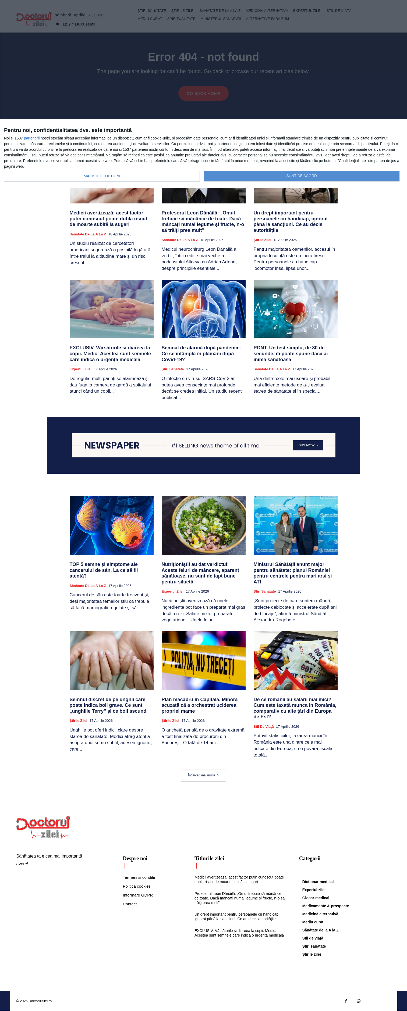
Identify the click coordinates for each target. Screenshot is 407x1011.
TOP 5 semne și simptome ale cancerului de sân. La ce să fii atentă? (104, 570)
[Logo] (43, 827)
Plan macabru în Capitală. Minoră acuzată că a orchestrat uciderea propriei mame (200, 705)
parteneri (31, 138)
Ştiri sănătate (173, 369)
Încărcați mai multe (203, 775)
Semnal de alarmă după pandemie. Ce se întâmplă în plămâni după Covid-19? (201, 353)
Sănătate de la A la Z (88, 234)
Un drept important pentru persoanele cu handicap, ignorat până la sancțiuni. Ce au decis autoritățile (291, 221)
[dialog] (203, 153)
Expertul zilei (81, 369)
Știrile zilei (262, 240)
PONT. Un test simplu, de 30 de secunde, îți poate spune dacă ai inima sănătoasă (291, 353)
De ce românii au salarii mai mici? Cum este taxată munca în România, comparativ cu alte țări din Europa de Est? (295, 708)
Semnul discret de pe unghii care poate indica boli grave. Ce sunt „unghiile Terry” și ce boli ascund (108, 705)
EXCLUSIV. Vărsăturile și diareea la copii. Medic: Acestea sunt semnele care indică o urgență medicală (110, 353)
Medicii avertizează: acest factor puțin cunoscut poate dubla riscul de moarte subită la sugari (108, 218)
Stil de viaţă (264, 727)
